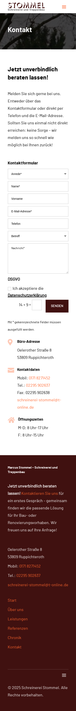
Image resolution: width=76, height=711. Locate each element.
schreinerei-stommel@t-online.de (38, 585)
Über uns (16, 610)
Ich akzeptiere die (27, 292)
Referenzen (18, 628)
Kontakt (14, 647)
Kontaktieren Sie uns (39, 494)
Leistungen (18, 619)
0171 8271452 (39, 378)
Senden (57, 306)
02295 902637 (38, 385)
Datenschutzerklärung (27, 295)
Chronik (14, 638)
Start (12, 600)
